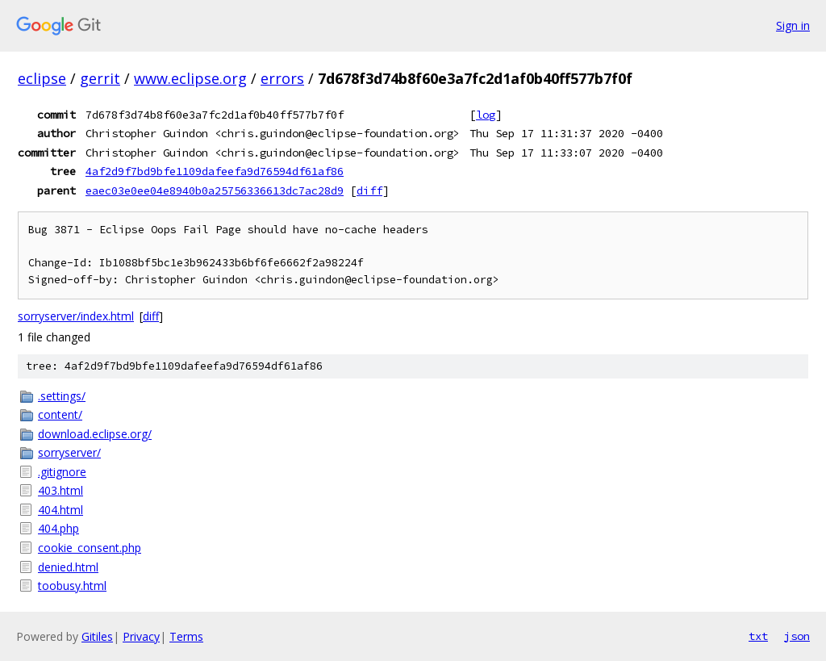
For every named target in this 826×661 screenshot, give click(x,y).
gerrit (100, 78)
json (797, 636)
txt (758, 636)
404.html (60, 509)
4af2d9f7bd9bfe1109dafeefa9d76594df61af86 (215, 171)
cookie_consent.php (89, 547)
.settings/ (62, 396)
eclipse (42, 78)
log (485, 114)
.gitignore (62, 471)
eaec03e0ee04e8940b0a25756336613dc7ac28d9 (215, 190)
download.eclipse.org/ (95, 433)
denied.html (68, 567)
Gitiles (97, 636)
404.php (58, 528)
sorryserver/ (69, 452)
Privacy (141, 636)
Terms (186, 636)
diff (369, 190)
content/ (60, 414)
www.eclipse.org (190, 78)
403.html (60, 490)
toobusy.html (72, 585)
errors (282, 78)
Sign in (793, 25)
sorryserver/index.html (76, 316)
